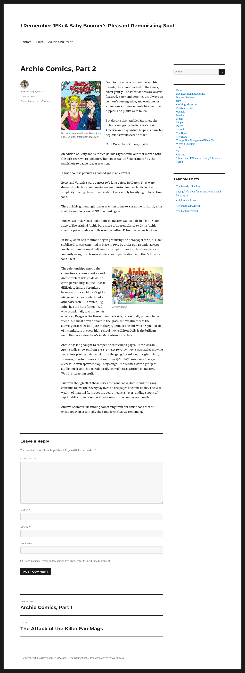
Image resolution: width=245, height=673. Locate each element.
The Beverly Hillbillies (188, 186)
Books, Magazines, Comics (35, 101)
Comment (28, 458)
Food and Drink (184, 108)
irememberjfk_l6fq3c (32, 91)
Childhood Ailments (187, 200)
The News (181, 136)
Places (179, 126)
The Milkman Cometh (188, 205)
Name (25, 510)
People (179, 122)
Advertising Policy (60, 41)
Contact (25, 41)
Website (26, 543)
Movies (180, 115)
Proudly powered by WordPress (107, 658)
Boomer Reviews (185, 97)
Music (179, 118)
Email (25, 526)
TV (177, 151)
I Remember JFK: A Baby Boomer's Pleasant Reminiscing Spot (97, 25)
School (180, 129)
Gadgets (180, 111)
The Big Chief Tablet (187, 211)
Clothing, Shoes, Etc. (187, 104)
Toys (179, 147)
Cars (178, 101)
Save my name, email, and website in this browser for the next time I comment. (67, 561)
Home (179, 90)
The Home (182, 133)
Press (40, 41)
